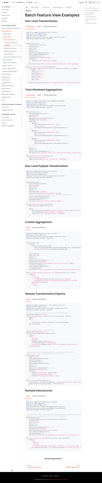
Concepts (5, 18)
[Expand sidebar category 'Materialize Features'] (21, 85)
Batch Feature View (9, 40)
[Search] (94, 2)
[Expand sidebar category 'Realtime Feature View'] (21, 51)
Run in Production (7, 120)
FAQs (3, 100)
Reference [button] (20, 2)
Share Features (6, 88)
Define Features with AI (9, 63)
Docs (13, 2)
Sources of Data (7, 60)
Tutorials (4, 12)
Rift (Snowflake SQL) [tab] (50, 26)
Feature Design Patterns (10, 71)
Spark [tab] (39, 26)
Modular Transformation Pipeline (91, 20)
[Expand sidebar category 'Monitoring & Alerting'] (21, 94)
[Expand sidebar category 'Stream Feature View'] (21, 48)
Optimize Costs (6, 97)
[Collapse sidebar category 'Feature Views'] (21, 37)
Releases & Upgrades (8, 126)
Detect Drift (5, 107)
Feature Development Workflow (11, 28)
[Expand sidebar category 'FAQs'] (21, 100)
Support (81, 2)
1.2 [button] (35, 2)
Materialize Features (8, 86)
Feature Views (7, 37)
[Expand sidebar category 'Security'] (21, 123)
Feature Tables (7, 65)
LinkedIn (56, 476)
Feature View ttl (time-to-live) (13, 57)
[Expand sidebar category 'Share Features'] (21, 88)
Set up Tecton (6, 117)
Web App (4, 21)
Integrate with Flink (7, 110)
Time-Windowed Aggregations (92, 10)
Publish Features (7, 91)
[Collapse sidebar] (12, 470)
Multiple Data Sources (90, 23)
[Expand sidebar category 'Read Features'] (21, 77)
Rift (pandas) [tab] (30, 26)
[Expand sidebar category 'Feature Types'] (21, 34)
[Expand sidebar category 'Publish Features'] (21, 91)
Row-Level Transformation (91, 8)
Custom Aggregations (90, 16)
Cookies (65, 479)
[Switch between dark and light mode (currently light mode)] (86, 2)
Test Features (6, 80)
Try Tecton (44, 476)
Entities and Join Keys (9, 68)
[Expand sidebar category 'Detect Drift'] (21, 107)
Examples (30, 2)
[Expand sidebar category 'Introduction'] (21, 9)
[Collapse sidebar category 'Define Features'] (21, 31)
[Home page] (26, 7)
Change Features (7, 83)
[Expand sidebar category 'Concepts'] (21, 18)
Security (4, 123)
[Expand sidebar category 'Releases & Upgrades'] (21, 125)
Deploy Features (7, 74)
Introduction (5, 9)
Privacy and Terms (57, 479)
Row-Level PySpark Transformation (90, 13)
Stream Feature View (10, 48)
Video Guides (6, 15)
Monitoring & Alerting (8, 94)
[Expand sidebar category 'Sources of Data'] (21, 60)
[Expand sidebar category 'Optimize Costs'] (21, 97)
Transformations (9, 54)
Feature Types (7, 34)
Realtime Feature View (10, 51)
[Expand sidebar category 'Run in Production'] (21, 120)
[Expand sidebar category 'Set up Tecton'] (21, 117)
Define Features (6, 31)
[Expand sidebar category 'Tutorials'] (21, 12)
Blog (50, 476)
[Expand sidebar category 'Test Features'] (21, 80)
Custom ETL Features (11, 42)
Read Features (6, 77)
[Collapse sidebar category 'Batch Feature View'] (21, 39)
